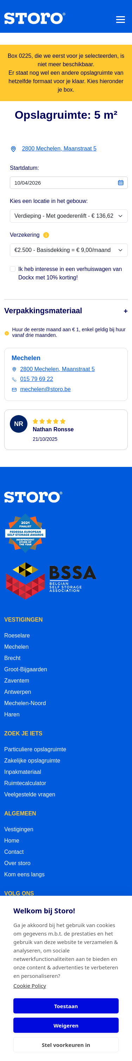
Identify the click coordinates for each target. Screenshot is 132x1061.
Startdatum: (24, 168)
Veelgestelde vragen (29, 794)
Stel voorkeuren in (66, 1044)
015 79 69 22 (36, 379)
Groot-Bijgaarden (25, 669)
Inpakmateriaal (22, 772)
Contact (14, 852)
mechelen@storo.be (45, 389)
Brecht (12, 658)
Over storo (17, 863)
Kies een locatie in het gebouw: (49, 201)
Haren (12, 714)
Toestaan (66, 1006)
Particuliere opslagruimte (35, 749)
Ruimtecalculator (25, 783)
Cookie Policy (29, 985)
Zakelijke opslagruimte (32, 761)
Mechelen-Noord (25, 703)
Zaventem (16, 681)
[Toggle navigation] (120, 19)
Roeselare (17, 636)
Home (11, 841)
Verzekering (30, 235)
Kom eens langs (24, 874)
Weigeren (66, 1025)
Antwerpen (17, 692)
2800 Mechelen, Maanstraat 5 (59, 149)
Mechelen (16, 647)
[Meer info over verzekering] (46, 235)
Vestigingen (18, 829)
